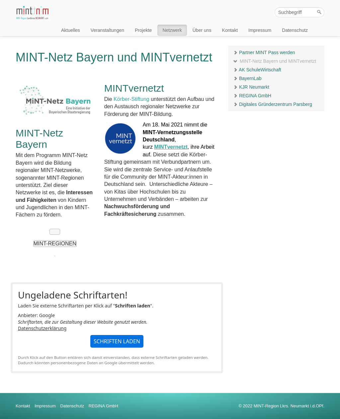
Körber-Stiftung (130, 99)
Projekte (143, 30)
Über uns (202, 30)
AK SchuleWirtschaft (257, 69)
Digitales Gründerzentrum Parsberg (272, 104)
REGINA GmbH (252, 95)
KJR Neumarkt (251, 87)
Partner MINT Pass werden (264, 52)
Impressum (259, 30)
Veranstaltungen (107, 30)
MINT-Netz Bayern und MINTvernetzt (274, 61)
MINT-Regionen (55, 243)
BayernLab (247, 78)
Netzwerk (172, 30)
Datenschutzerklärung (42, 328)
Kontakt (230, 30)
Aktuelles (70, 30)
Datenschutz (295, 30)
